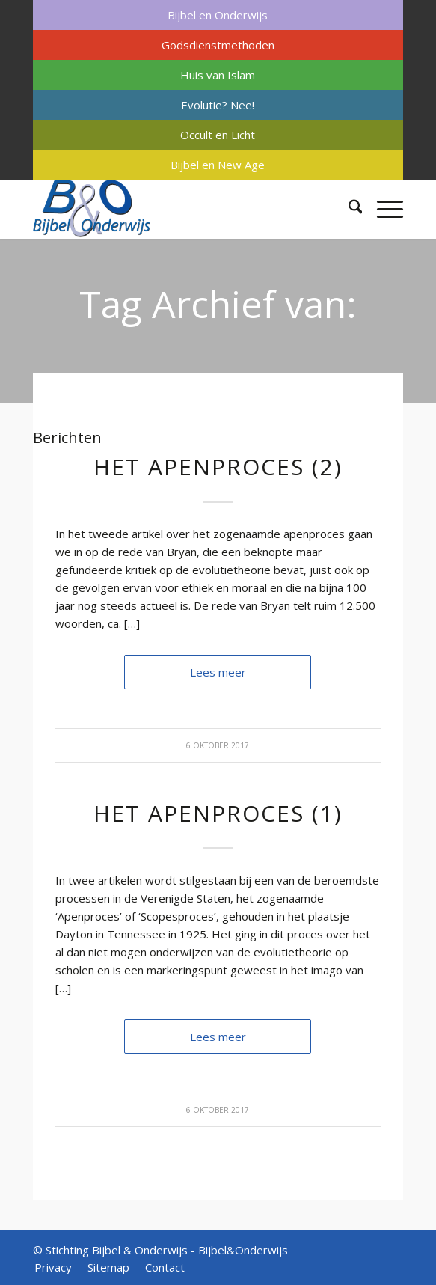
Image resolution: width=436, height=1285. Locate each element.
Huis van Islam (217, 74)
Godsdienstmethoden (218, 44)
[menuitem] (218, 15)
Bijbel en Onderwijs (218, 14)
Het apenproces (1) (218, 813)
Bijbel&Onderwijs (243, 1249)
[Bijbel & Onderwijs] (181, 209)
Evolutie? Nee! (217, 104)
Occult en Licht (217, 134)
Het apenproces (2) (218, 466)
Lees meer (218, 672)
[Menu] (382, 209)
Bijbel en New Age (218, 164)
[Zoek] (348, 209)
